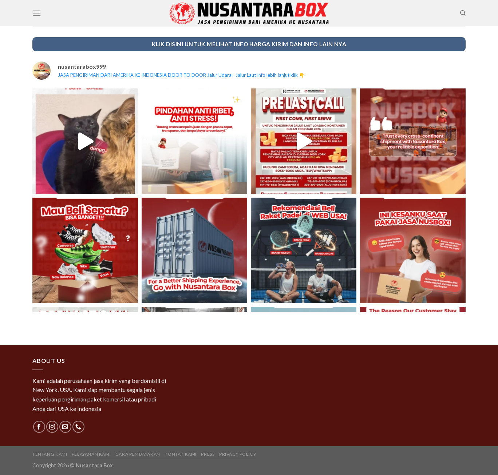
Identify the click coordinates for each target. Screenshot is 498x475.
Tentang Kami (49, 454)
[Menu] (36, 13)
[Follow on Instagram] (52, 427)
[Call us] (78, 427)
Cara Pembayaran (137, 454)
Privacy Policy (237, 454)
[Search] (463, 13)
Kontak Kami (181, 454)
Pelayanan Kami (91, 454)
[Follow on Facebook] (39, 427)
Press (207, 454)
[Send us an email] (65, 427)
